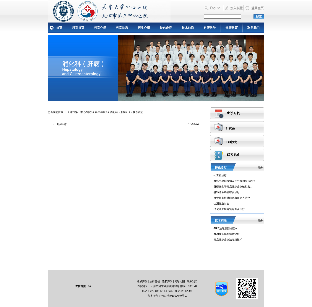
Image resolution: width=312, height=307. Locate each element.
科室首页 (78, 27)
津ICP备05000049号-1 (174, 295)
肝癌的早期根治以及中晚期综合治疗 (234, 181)
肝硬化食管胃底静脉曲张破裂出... (233, 186)
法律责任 (155, 281)
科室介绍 (100, 27)
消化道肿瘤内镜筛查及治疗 (229, 209)
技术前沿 (188, 27)
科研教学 (210, 27)
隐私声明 (167, 281)
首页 (59, 27)
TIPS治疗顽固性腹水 (226, 228)
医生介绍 (144, 27)
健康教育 (232, 27)
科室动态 (122, 27)
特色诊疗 (166, 27)
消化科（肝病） (119, 112)
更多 (260, 167)
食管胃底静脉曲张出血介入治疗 (232, 197)
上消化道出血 (221, 203)
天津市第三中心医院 (79, 112)
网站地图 (179, 281)
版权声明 (142, 281)
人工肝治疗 (220, 175)
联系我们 (253, 27)
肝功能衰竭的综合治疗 (227, 192)
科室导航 (100, 112)
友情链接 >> (83, 286)
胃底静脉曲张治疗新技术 (228, 239)
